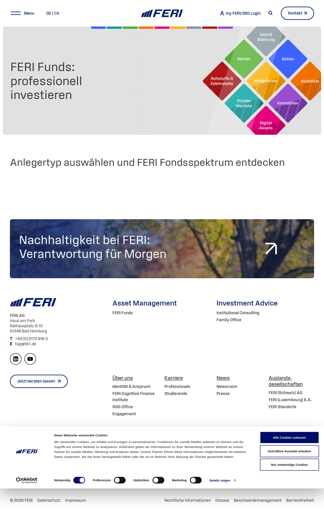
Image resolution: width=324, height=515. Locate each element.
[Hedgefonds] (177, 27)
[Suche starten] (270, 13)
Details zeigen (219, 507)
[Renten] (130, 27)
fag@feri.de (25, 344)
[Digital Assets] (162, 27)
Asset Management (144, 303)
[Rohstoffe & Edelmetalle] (209, 27)
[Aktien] (98, 27)
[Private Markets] (114, 27)
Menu (29, 13)
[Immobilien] (225, 27)
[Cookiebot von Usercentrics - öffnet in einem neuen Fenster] (27, 507)
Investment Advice (247, 303)
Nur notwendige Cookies (289, 491)
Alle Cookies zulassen (289, 464)
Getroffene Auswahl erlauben (289, 477)
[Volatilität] (146, 27)
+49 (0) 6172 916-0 (32, 338)
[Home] (162, 13)
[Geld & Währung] (193, 27)
